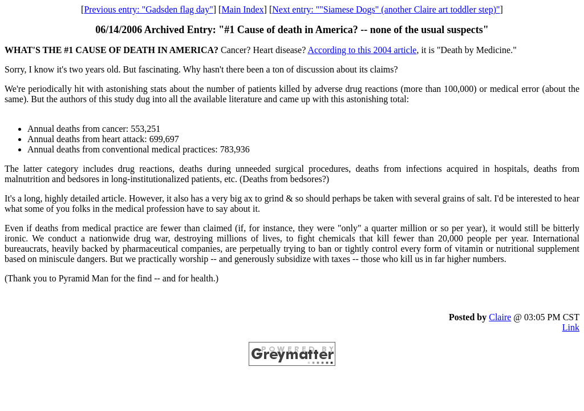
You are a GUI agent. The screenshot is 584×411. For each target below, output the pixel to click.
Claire (500, 317)
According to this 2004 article (361, 50)
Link (570, 327)
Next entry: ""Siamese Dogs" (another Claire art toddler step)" (386, 9)
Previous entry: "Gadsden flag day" (148, 9)
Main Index (242, 9)
